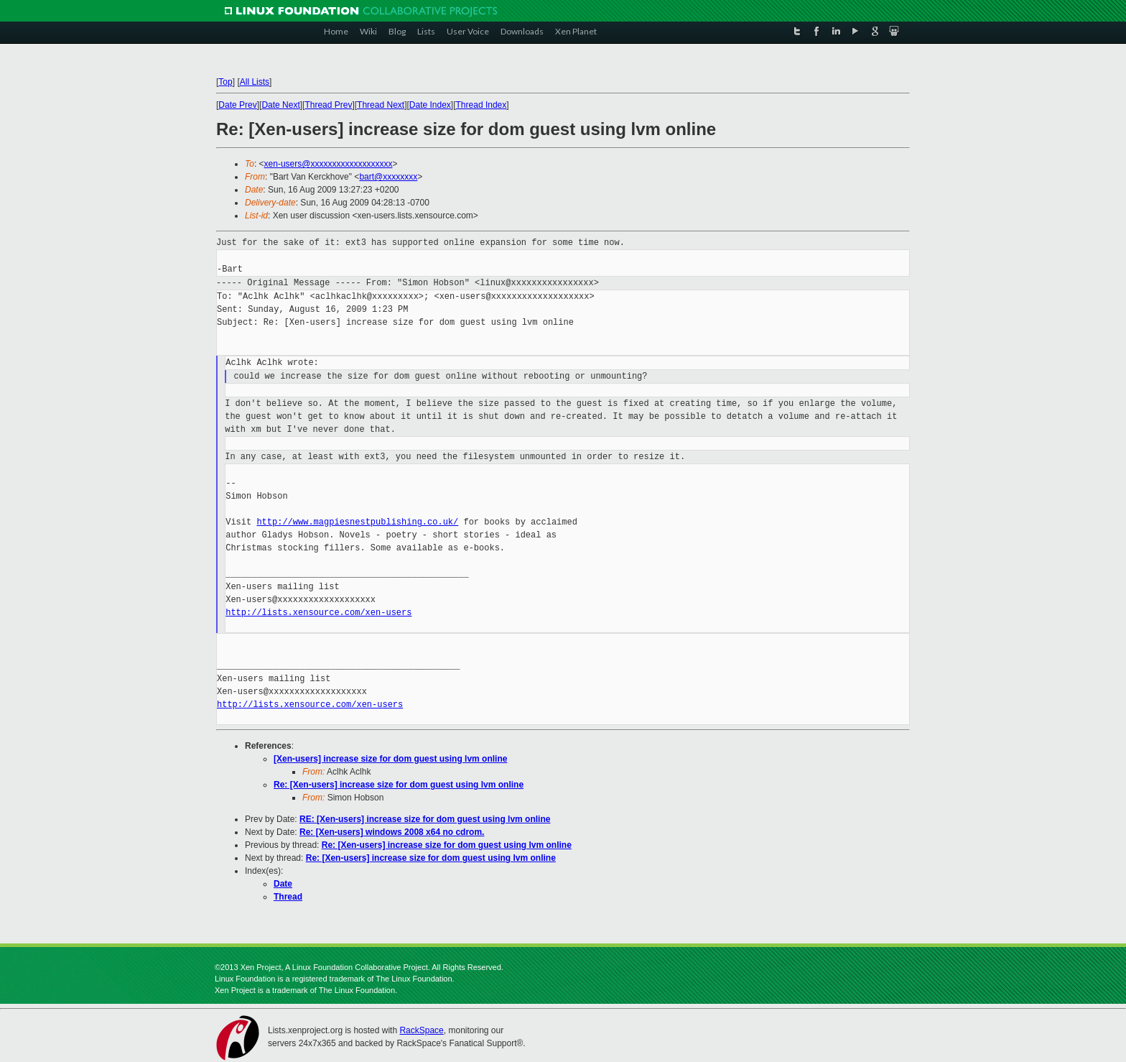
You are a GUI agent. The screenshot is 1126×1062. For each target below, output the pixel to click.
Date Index (430, 105)
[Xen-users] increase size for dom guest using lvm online (390, 759)
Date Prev (237, 105)
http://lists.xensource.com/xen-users (318, 612)
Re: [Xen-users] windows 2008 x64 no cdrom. (391, 832)
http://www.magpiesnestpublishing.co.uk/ (357, 522)
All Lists (254, 82)
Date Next (280, 105)
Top (225, 82)
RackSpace (421, 1030)
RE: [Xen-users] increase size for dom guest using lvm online (424, 819)
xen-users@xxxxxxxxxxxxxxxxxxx (328, 164)
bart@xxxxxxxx (388, 177)
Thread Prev (328, 105)
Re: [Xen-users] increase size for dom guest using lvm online (399, 785)
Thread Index (481, 105)
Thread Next (380, 105)
